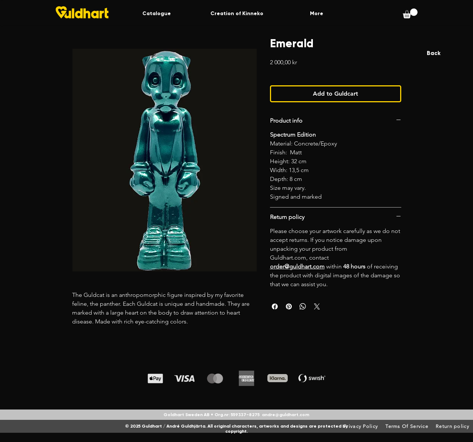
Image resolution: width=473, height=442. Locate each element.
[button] (410, 13)
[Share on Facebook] (274, 306)
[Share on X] (316, 306)
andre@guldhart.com (285, 414)
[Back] (433, 53)
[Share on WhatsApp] (302, 306)
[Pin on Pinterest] (288, 306)
